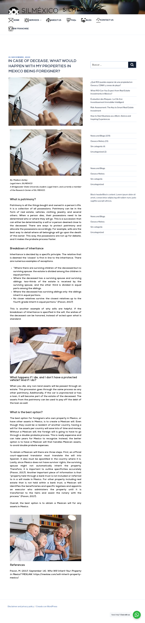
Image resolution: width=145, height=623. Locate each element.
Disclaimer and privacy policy (21, 616)
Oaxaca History (97, 151)
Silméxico (78, 10)
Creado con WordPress (46, 616)
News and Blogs (97, 145)
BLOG (86, 30)
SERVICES (33, 30)
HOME (13, 30)
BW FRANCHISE (18, 38)
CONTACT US (104, 30)
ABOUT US (53, 30)
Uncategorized (97, 161)
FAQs (71, 30)
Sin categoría (96, 156)
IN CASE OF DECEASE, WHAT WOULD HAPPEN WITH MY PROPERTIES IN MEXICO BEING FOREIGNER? (42, 76)
